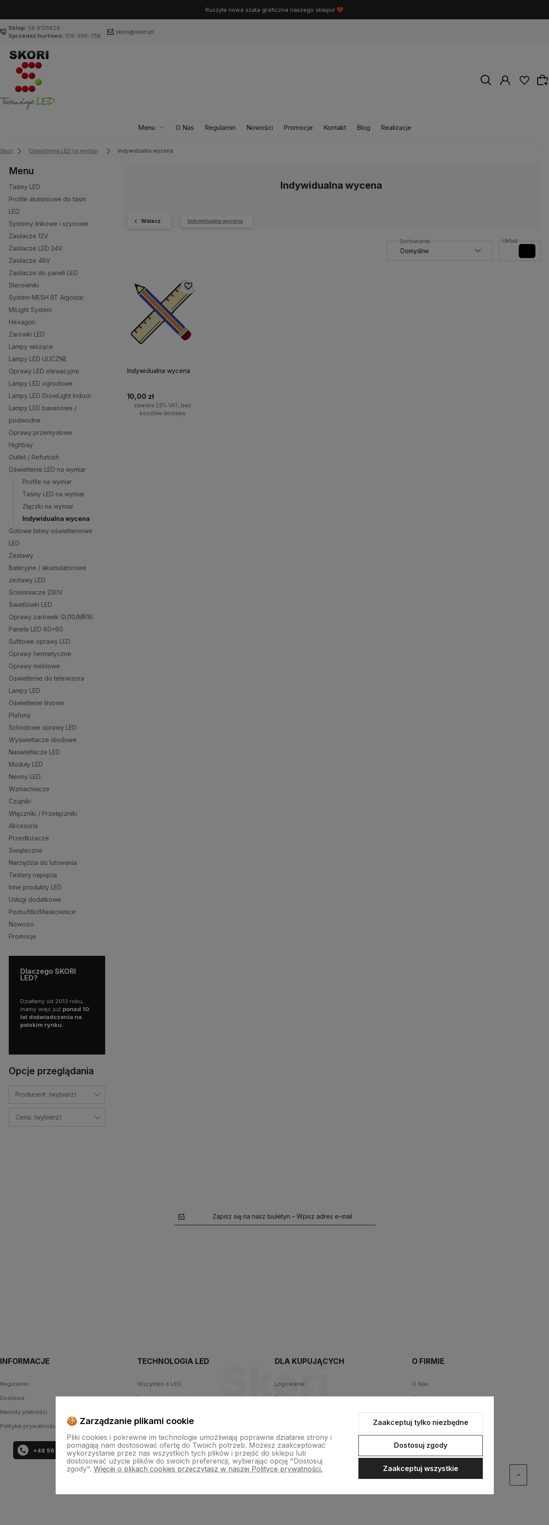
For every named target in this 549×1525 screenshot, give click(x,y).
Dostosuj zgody (420, 1445)
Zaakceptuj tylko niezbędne (420, 1422)
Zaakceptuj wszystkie (420, 1468)
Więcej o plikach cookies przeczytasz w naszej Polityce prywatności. (208, 1468)
